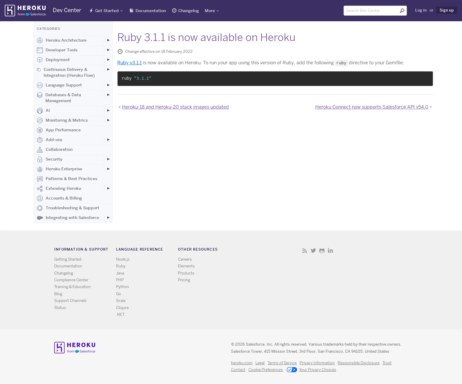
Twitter (313, 250)
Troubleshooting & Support (68, 208)
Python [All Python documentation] (122, 287)
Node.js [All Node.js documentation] (123, 259)
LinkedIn (330, 250)
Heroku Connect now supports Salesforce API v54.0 (371, 107)
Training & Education (72, 287)
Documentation (151, 10)
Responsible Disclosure (359, 363)
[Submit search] (402, 11)
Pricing (184, 280)
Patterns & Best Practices (67, 179)
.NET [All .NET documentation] (120, 314)
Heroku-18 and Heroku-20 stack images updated (175, 107)
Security (49, 159)
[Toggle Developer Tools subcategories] (108, 49)
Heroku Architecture (62, 40)
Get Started (107, 10)
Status (60, 307)
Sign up (447, 10)
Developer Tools (57, 50)
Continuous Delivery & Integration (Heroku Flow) (66, 72)
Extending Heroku (59, 189)
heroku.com (242, 363)
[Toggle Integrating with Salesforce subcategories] (108, 217)
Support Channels (70, 300)
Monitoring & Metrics (62, 120)
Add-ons (49, 140)
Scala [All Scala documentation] (121, 300)
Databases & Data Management (59, 97)
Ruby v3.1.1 (129, 63)
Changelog (188, 10)
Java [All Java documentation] (120, 273)
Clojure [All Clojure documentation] (122, 307)
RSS (305, 250)
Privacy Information (317, 363)
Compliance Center (71, 280)
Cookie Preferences (265, 369)
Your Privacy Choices (311, 370)
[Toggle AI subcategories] (108, 110)
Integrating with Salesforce (68, 218)
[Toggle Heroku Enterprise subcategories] (108, 168)
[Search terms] (375, 11)
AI (43, 111)
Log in (421, 10)
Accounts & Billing (59, 198)
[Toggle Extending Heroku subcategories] (108, 188)
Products (186, 273)
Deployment (53, 60)
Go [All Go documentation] (118, 294)
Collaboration (54, 150)
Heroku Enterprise (59, 169)
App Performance (59, 130)
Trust (387, 363)
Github (322, 250)
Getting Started (67, 259)
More (210, 10)
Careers (185, 259)
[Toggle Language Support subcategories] (108, 85)
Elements (186, 266)
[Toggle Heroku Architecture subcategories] (108, 40)
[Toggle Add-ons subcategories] (108, 139)
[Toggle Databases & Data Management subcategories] (108, 94)
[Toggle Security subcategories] (108, 159)
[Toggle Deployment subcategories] (108, 59)
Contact (238, 369)
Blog (58, 294)
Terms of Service (282, 363)
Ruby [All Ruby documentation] (121, 266)
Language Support (59, 85)
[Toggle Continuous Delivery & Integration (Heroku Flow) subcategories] (108, 69)
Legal (260, 363)
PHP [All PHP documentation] (120, 280)
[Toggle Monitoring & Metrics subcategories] (108, 120)
